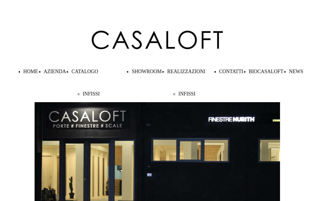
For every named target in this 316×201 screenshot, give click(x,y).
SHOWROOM (146, 71)
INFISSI (91, 94)
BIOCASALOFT (266, 71)
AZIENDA (55, 71)
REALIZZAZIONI (186, 71)
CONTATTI (231, 71)
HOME (30, 71)
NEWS (296, 71)
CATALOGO (84, 71)
